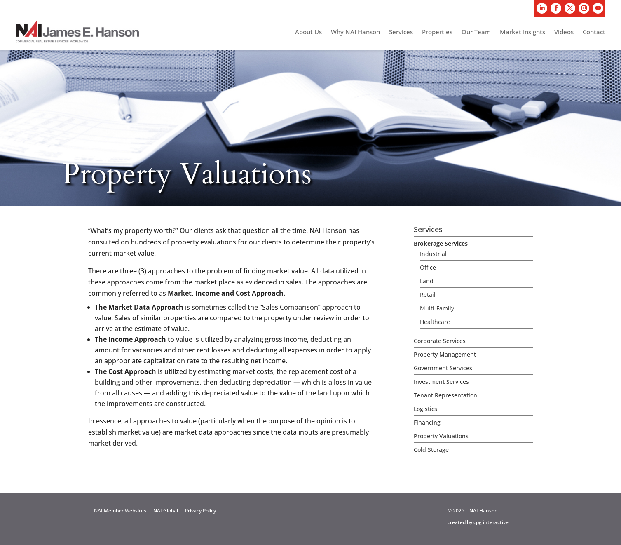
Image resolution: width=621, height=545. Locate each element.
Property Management (445, 354)
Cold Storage (431, 449)
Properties (437, 32)
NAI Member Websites (120, 510)
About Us (308, 32)
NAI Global (165, 510)
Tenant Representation (445, 395)
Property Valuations (441, 436)
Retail (428, 294)
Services (401, 32)
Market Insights (522, 32)
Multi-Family (437, 308)
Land (427, 281)
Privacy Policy (200, 510)
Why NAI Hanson (355, 32)
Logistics (425, 409)
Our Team (476, 32)
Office (428, 267)
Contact (594, 32)
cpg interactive (491, 522)
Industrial (433, 254)
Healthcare (435, 322)
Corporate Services (440, 341)
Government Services (443, 368)
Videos (564, 32)
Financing (427, 422)
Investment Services (441, 381)
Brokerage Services (441, 243)
